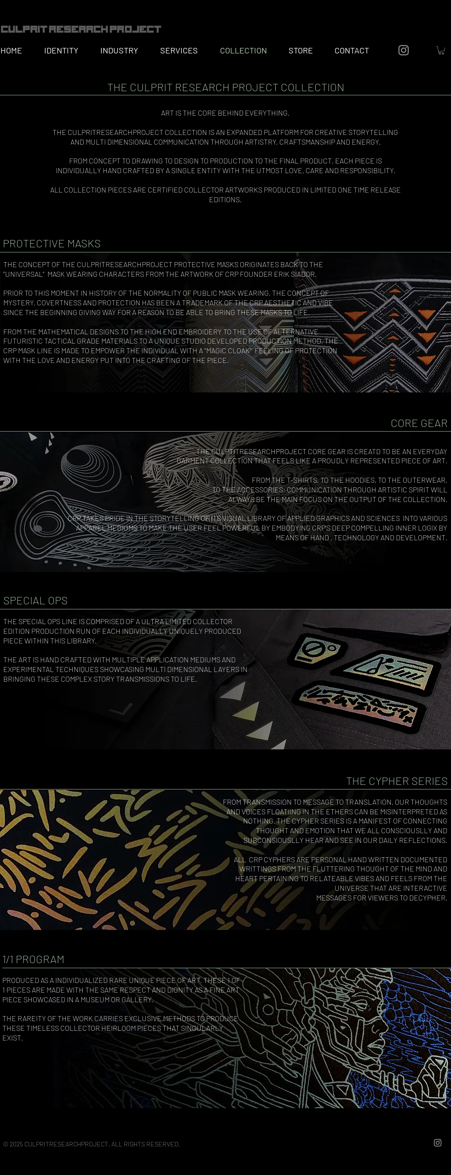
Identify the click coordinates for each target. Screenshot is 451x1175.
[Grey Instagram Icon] (404, 50)
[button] (441, 50)
